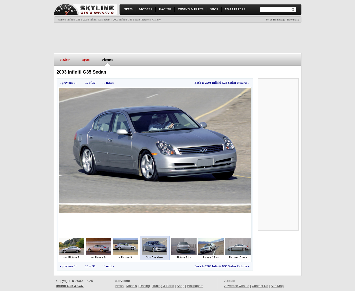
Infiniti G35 (73, 19)
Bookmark (293, 19)
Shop (180, 286)
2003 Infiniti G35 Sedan (96, 19)
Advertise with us (236, 286)
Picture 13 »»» (238, 256)
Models (131, 286)
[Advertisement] (177, 38)
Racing (144, 286)
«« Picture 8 (98, 256)
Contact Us (260, 286)
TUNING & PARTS (191, 9)
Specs (86, 59)
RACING (165, 9)
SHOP (214, 9)
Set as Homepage (275, 19)
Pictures (107, 59)
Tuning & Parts (163, 286)
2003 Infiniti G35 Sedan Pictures (131, 19)
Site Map (277, 286)
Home (61, 19)
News (119, 286)
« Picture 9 (125, 256)
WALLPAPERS (235, 9)
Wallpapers (195, 286)
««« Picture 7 (71, 256)
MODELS (145, 9)
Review (65, 59)
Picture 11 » (184, 256)
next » (110, 82)
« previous (66, 82)
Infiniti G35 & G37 (70, 286)
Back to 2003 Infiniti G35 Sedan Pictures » (222, 82)
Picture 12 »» (211, 256)
